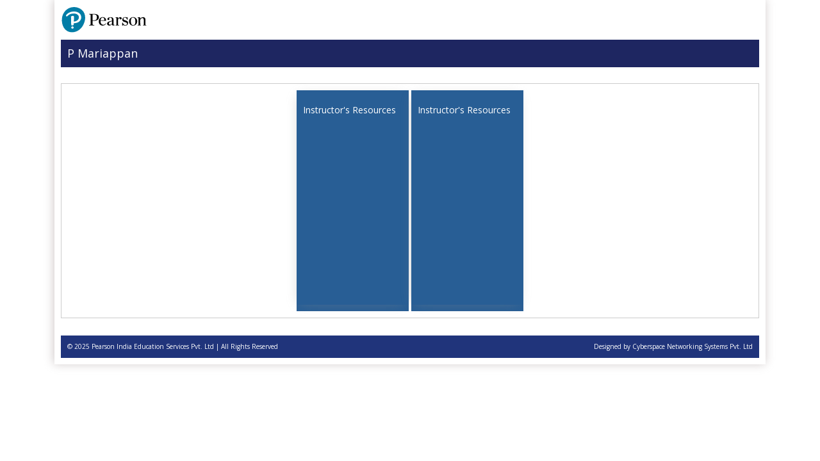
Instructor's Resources (349, 110)
